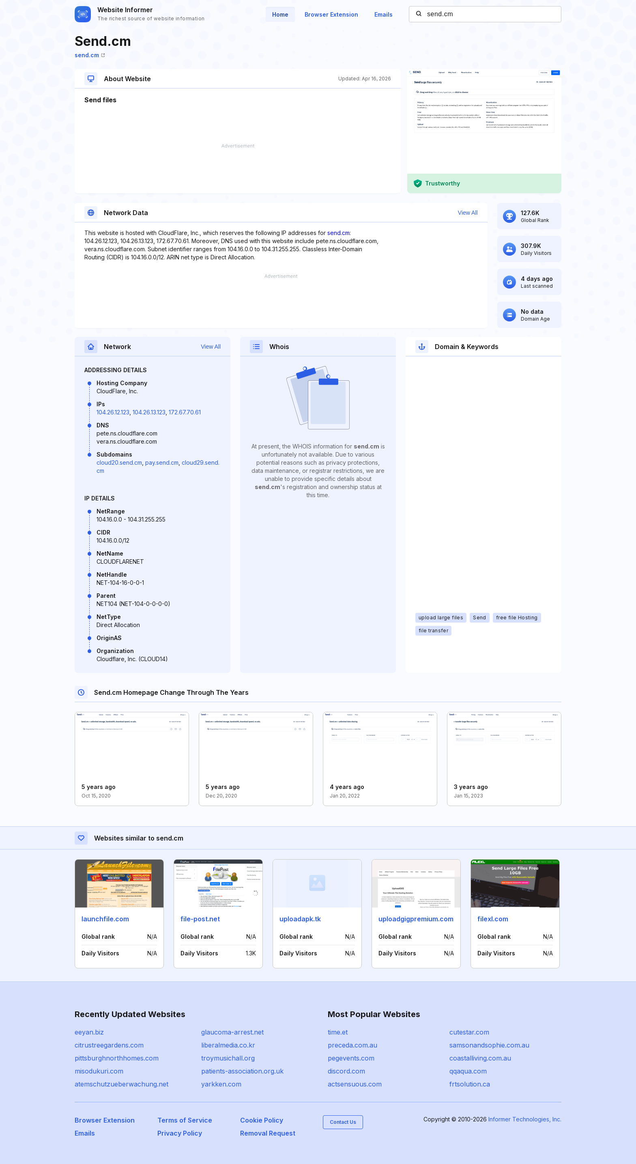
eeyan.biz (89, 1032)
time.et (338, 1032)
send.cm (90, 55)
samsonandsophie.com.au (489, 1045)
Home (280, 14)
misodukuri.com (99, 1071)
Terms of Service (184, 1120)
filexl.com (492, 919)
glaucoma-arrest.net (232, 1032)
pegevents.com (351, 1058)
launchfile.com (105, 919)
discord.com (346, 1071)
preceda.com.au (352, 1045)
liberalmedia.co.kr (228, 1045)
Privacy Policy (179, 1133)
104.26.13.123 (149, 412)
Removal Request (267, 1133)
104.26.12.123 (113, 412)
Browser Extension (331, 14)
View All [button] (468, 212)
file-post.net (200, 919)
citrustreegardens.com (109, 1045)
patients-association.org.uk (242, 1071)
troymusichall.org (228, 1058)
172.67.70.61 (185, 412)
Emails (383, 14)
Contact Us (343, 1122)
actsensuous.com (355, 1084)
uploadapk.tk (300, 919)
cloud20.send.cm (119, 462)
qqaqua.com (468, 1071)
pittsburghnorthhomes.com (117, 1058)
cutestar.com (469, 1032)
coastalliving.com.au (480, 1058)
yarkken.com (221, 1084)
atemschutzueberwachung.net (121, 1084)
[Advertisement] (237, 168)
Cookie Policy (261, 1120)
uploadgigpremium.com (415, 919)
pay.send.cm (161, 462)
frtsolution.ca (469, 1084)
